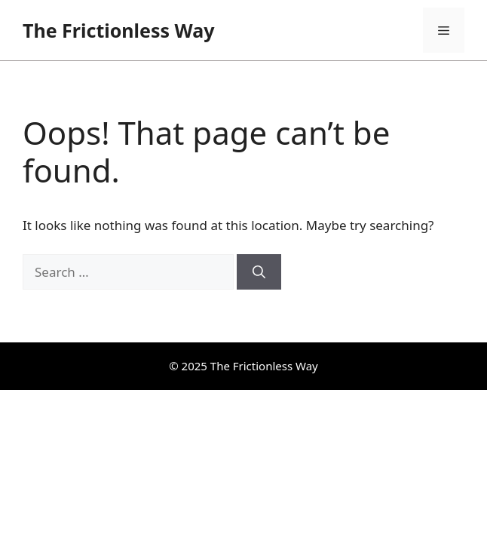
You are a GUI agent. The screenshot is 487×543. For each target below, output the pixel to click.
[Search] (259, 272)
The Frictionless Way (118, 30)
